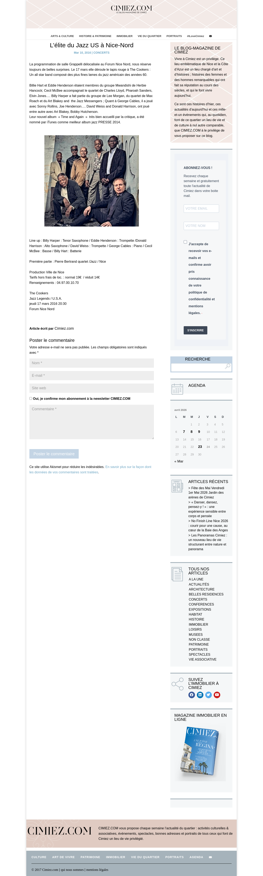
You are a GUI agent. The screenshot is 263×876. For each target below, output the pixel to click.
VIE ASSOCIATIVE (203, 659)
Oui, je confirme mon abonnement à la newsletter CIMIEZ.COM (79, 398)
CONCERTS (101, 52)
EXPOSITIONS (200, 609)
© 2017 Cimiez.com (44, 869)
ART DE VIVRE (63, 857)
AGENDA (196, 857)
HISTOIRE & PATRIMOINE (95, 36)
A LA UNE (196, 579)
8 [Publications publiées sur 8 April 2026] (191, 432)
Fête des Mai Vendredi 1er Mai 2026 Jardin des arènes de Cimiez (206, 492)
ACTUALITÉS (199, 584)
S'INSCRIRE (195, 330)
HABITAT (195, 614)
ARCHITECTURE (202, 589)
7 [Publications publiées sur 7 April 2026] (184, 432)
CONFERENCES (201, 604)
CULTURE (38, 857)
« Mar (178, 461)
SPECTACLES (199, 654)
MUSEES (196, 634)
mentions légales (97, 869)
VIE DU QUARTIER (149, 36)
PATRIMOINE (199, 644)
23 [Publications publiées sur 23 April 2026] (200, 447)
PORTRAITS (174, 36)
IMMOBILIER (125, 36)
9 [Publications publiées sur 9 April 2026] (199, 432)
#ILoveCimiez (195, 36)
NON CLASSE (199, 639)
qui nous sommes (72, 869)
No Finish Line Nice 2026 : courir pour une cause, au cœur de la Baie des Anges (208, 525)
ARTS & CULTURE (62, 36)
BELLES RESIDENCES (206, 594)
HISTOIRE (196, 619)
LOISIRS (195, 629)
